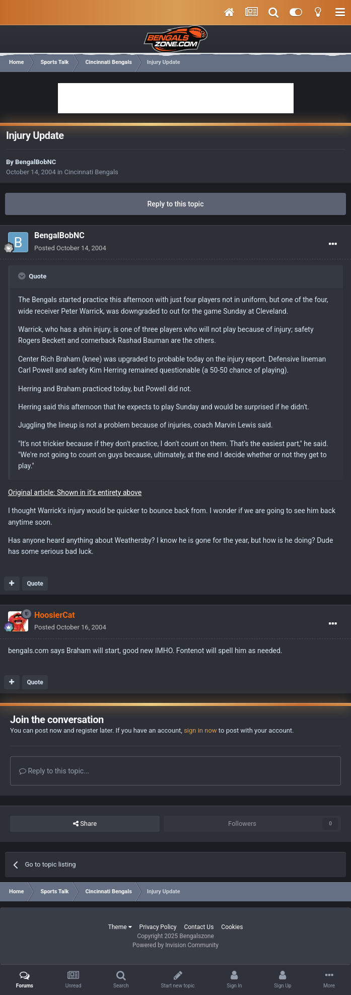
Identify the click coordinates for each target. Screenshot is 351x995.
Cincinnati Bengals (91, 172)
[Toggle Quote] (22, 276)
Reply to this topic (176, 204)
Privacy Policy (158, 927)
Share (85, 823)
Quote (35, 583)
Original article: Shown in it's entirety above (75, 492)
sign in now (200, 730)
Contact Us (199, 927)
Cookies (232, 927)
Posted (70, 248)
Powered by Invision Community (175, 945)
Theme (120, 927)
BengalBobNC (35, 162)
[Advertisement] (176, 98)
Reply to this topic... (54, 771)
